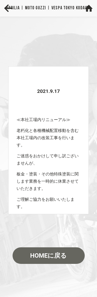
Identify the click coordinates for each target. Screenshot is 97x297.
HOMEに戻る (48, 255)
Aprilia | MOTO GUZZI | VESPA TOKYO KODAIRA (48, 8)
